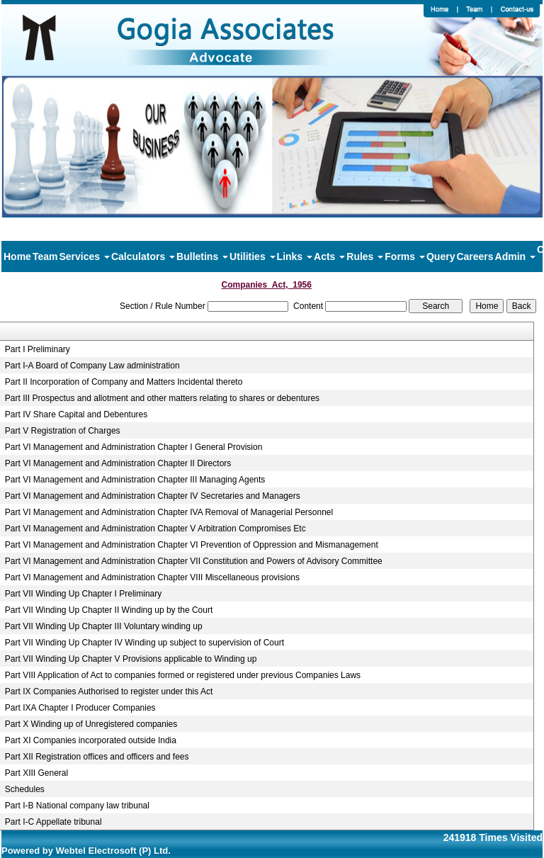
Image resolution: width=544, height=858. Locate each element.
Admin (515, 256)
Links (294, 256)
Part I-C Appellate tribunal (53, 822)
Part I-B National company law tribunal (77, 806)
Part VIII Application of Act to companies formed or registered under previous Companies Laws (183, 675)
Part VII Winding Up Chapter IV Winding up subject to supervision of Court (144, 643)
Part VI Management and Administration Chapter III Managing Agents (135, 480)
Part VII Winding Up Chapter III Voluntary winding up (104, 626)
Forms (405, 256)
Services (84, 256)
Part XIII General (36, 773)
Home (17, 256)
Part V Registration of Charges (62, 431)
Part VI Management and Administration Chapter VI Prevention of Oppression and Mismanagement (191, 545)
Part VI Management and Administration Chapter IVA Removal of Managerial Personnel (169, 512)
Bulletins (202, 256)
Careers (474, 256)
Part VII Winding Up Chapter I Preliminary (83, 594)
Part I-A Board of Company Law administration (92, 366)
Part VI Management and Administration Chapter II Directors (118, 463)
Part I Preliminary (37, 349)
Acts (329, 256)
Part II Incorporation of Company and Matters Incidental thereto (124, 382)
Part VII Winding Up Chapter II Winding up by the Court (108, 610)
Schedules (25, 789)
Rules (364, 256)
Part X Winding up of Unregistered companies (91, 724)
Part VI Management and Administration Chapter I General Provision (134, 447)
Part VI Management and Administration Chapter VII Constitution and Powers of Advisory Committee (193, 561)
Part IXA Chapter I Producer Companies (80, 708)
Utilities (252, 256)
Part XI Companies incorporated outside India (90, 740)
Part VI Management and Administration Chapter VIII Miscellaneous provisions (152, 577)
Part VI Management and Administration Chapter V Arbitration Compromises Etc (155, 529)
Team (45, 256)
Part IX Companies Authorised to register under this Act (108, 691)
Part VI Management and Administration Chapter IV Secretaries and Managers (152, 496)
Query (440, 256)
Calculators (143, 256)
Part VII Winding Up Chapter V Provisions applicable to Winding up (131, 659)
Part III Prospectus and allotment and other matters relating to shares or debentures (162, 398)
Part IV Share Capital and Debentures (76, 414)
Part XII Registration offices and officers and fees (97, 757)
